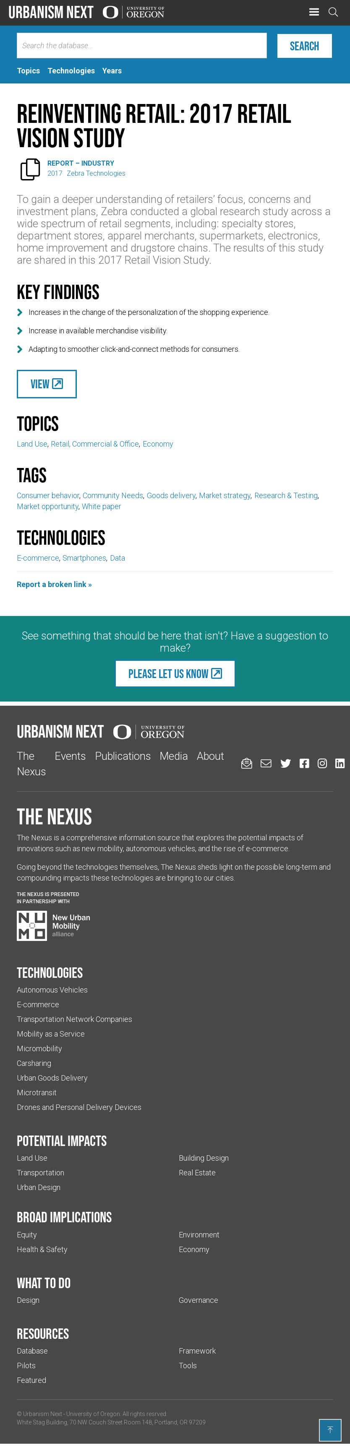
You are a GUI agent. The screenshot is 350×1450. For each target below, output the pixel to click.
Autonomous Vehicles (52, 989)
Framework (197, 1350)
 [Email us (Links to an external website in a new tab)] (266, 763)
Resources (43, 1333)
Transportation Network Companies (74, 1019)
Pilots (26, 1365)
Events (70, 756)
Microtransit (37, 1092)
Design (28, 1300)
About (210, 756)
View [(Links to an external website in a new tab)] (40, 384)
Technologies (50, 972)
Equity (27, 1234)
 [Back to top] (330, 1430)
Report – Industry (80, 163)
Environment (199, 1234)
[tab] (28, 70)
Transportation (40, 1172)
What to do (44, 1282)
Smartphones (84, 557)
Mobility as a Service (51, 1033)
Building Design (204, 1158)
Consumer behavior (48, 495)
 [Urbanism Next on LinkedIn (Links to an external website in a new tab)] (340, 763)
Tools (188, 1365)
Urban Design (38, 1187)
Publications (123, 756)
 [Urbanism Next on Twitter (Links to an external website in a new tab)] (285, 763)
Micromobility (39, 1048)
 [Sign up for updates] (246, 763)
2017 (55, 173)
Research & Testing (286, 495)
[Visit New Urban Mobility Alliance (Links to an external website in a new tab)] (53, 926)
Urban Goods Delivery (52, 1077)
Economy (158, 443)
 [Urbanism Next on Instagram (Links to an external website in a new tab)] (322, 763)
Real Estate (197, 1172)
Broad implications (64, 1216)
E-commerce (38, 557)
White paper (101, 506)
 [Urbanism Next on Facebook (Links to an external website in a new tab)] (304, 763)
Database (32, 1350)
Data (117, 557)
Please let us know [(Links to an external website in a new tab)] (168, 674)
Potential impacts (62, 1140)
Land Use (32, 443)
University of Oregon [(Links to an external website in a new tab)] (93, 1414)
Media (173, 756)
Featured (31, 1380)
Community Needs (113, 495)
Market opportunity (47, 506)
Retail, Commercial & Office (95, 443)
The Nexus (54, 816)
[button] (314, 12)
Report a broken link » (54, 584)
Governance (198, 1300)
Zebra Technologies (96, 173)
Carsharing (34, 1063)
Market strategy (225, 495)
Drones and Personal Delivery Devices (79, 1107)
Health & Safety (42, 1249)
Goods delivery (171, 495)
